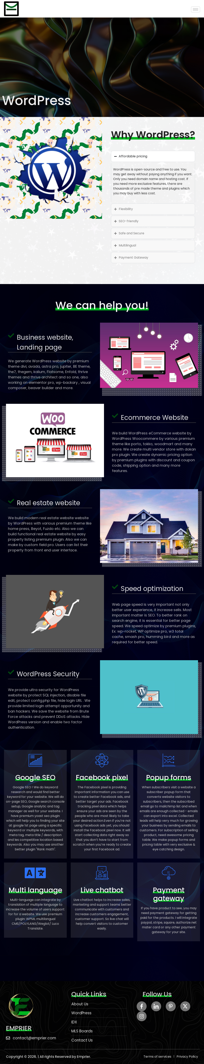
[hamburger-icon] (195, 9)
